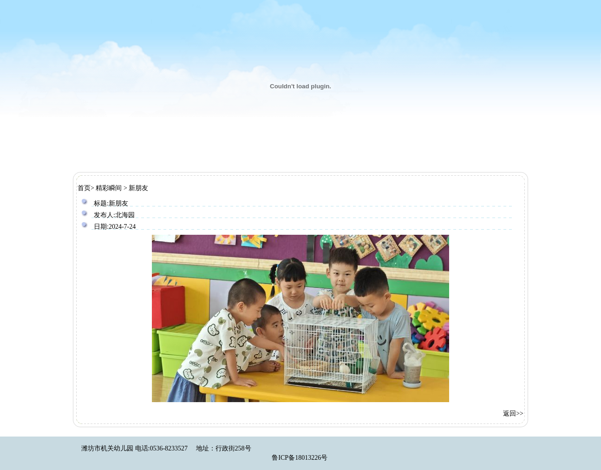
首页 (84, 188)
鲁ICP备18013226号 (299, 457)
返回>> (513, 413)
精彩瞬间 (109, 188)
